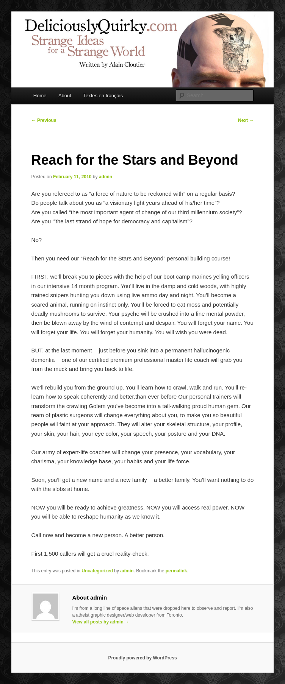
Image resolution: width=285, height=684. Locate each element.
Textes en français (103, 95)
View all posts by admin (101, 622)
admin (105, 176)
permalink (176, 570)
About (64, 95)
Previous (43, 120)
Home (40, 95)
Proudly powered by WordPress (142, 658)
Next (246, 120)
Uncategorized (97, 570)
